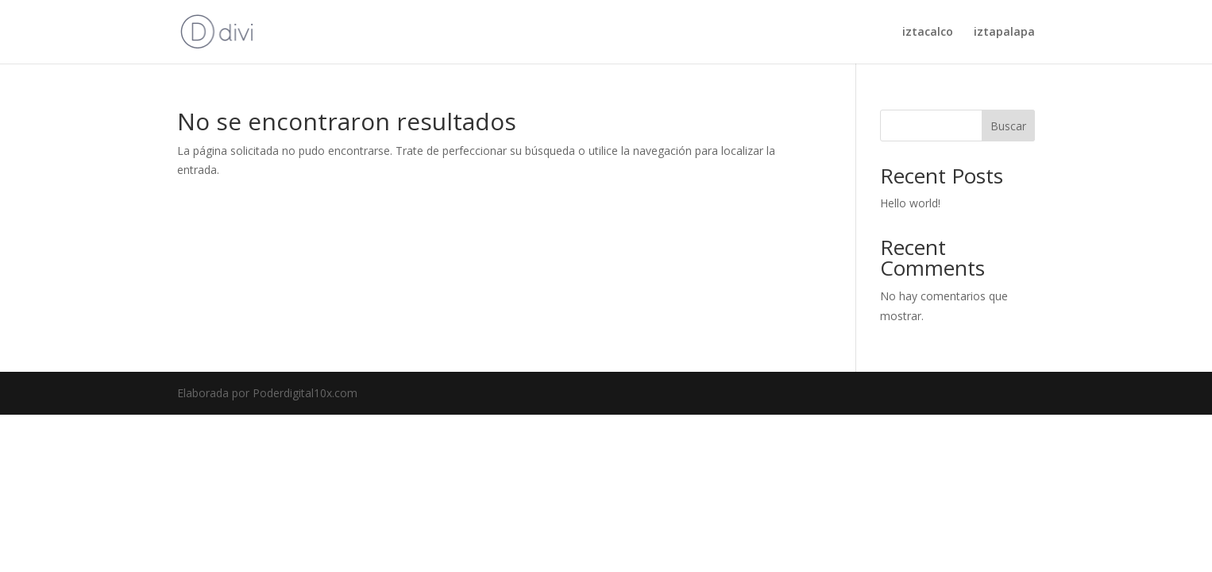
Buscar (1008, 125)
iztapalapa (1004, 32)
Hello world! (910, 203)
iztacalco (927, 32)
